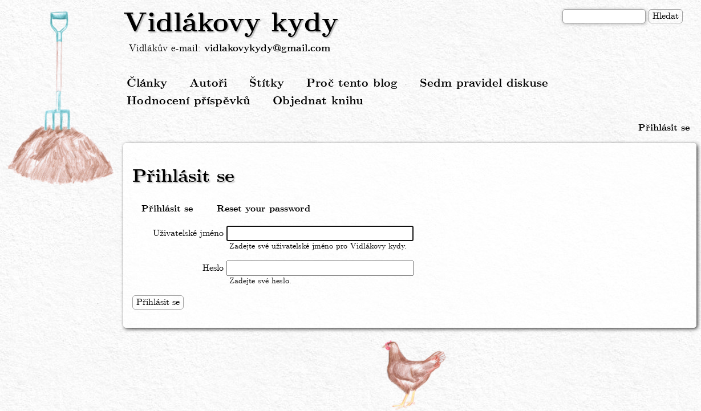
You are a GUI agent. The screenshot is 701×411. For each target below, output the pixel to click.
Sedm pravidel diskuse (484, 83)
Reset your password (263, 209)
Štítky (266, 83)
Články (147, 83)
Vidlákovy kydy (230, 24)
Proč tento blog (352, 83)
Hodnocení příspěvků (188, 101)
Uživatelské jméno (188, 233)
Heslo (213, 268)
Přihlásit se (664, 128)
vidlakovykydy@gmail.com (267, 48)
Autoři (208, 83)
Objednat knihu (318, 101)
